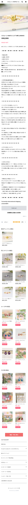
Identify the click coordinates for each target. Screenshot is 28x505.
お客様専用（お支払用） (6, 480)
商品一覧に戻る (14, 435)
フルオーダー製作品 (6, 471)
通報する (25, 216)
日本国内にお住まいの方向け (14, 212)
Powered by (14, 490)
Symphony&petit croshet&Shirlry (10, 448)
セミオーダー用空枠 (6, 467)
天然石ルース (4, 462)
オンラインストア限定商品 (7, 458)
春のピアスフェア (5, 453)
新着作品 (3, 444)
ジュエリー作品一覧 (6, 476)
